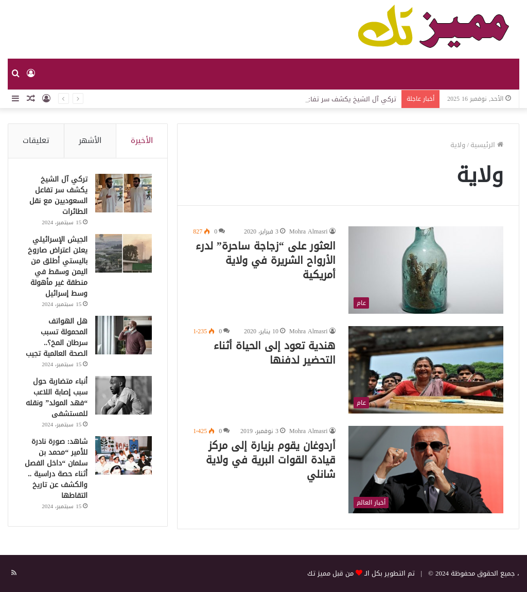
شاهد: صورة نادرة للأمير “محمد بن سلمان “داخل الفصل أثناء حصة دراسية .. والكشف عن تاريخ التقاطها (56, 469)
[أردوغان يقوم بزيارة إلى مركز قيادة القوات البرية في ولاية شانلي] (425, 469)
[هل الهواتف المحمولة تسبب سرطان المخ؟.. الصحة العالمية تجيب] (123, 335)
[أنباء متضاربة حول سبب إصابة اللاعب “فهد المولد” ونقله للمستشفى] (123, 395)
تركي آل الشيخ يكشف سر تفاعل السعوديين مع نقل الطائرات (58, 195)
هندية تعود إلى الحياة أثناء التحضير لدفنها (275, 353)
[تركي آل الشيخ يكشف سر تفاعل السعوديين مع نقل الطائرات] (123, 193)
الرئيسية (486, 144)
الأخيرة (142, 140)
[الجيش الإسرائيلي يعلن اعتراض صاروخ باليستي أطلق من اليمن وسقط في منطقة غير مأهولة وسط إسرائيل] (123, 253)
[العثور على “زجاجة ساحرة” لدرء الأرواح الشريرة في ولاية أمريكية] (425, 270)
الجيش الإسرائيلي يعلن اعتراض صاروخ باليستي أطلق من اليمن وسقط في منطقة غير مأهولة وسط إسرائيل (57, 266)
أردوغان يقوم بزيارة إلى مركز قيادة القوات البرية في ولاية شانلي (271, 460)
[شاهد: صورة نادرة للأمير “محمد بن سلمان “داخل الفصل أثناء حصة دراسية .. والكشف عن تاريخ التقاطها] (123, 455)
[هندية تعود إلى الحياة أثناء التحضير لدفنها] (425, 370)
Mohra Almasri (308, 231)
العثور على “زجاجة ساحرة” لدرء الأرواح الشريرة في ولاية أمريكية (266, 260)
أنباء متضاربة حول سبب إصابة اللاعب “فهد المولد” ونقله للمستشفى (56, 397)
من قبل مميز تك (330, 573)
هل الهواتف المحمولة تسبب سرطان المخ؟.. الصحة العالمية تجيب (56, 337)
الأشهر (90, 140)
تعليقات (36, 140)
